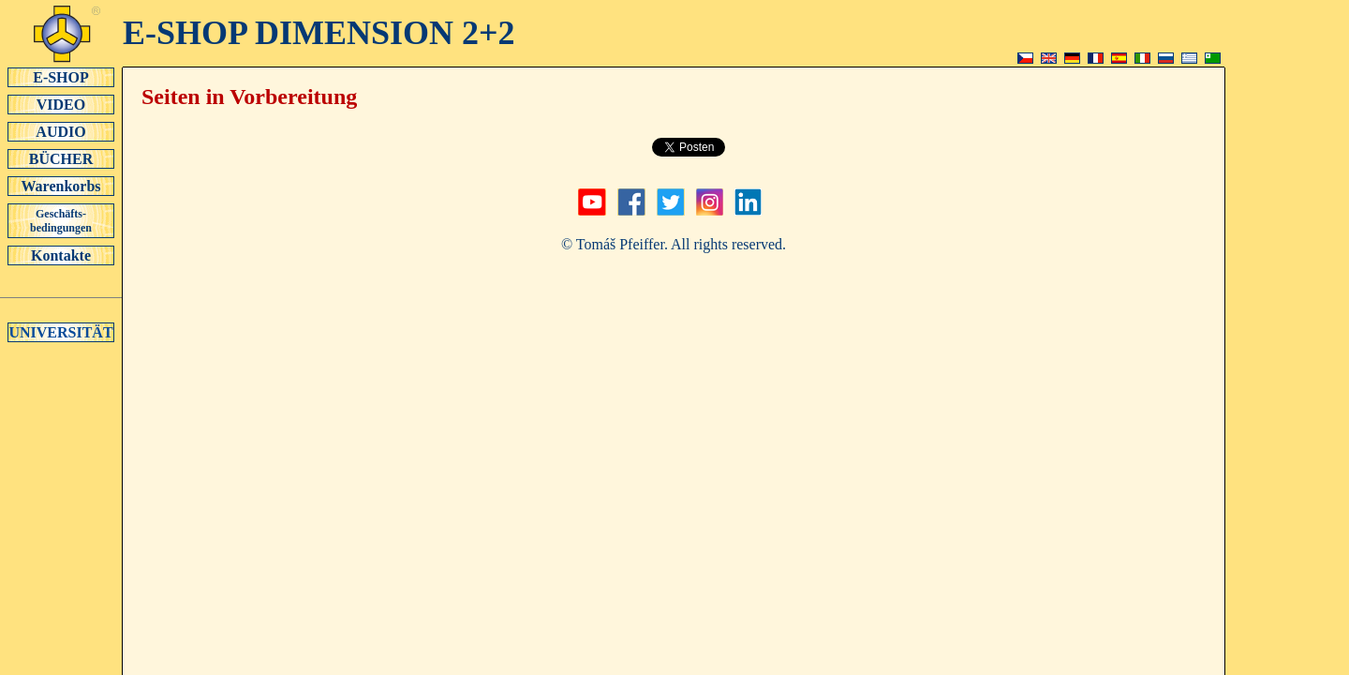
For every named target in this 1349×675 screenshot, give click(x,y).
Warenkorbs (60, 185)
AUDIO (60, 131)
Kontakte (60, 255)
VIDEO (60, 104)
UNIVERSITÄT (60, 331)
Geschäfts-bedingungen (60, 220)
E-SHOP (60, 76)
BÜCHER (60, 158)
